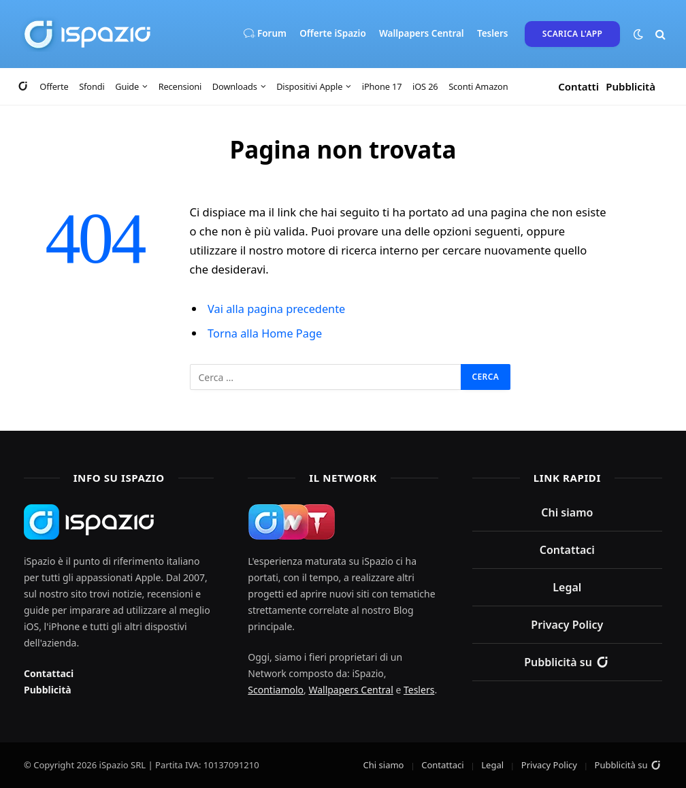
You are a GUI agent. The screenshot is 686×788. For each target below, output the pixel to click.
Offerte (53, 86)
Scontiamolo (276, 689)
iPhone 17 (382, 86)
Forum (264, 34)
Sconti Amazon (478, 86)
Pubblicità (630, 86)
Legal (567, 586)
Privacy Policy (567, 624)
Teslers (492, 33)
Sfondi (91, 86)
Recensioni (180, 86)
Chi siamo (567, 511)
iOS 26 (425, 86)
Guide (127, 86)
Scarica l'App (572, 33)
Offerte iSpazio (332, 33)
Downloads (234, 86)
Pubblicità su (567, 661)
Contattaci (49, 672)
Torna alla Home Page (266, 333)
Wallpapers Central (421, 33)
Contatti (578, 86)
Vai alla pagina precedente (277, 308)
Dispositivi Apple (309, 86)
